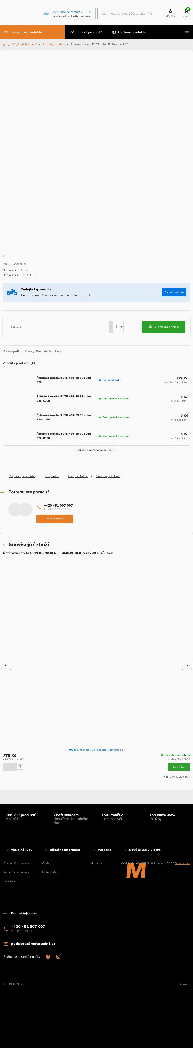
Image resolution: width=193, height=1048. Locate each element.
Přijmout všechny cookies (36, 33)
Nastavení (9, 33)
